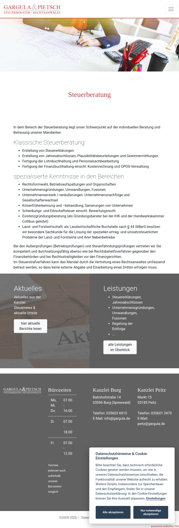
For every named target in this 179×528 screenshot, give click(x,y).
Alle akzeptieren (113, 512)
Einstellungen (155, 498)
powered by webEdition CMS (165, 526)
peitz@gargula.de (151, 424)
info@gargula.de (117, 418)
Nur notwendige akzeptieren (151, 512)
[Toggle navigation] (171, 9)
